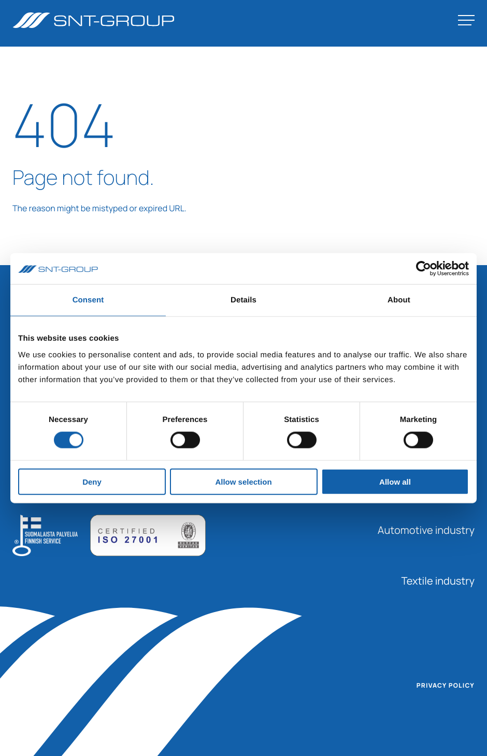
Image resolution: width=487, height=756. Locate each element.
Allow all (395, 481)
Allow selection (243, 481)
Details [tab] (243, 300)
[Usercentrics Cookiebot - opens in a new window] (423, 269)
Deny (92, 481)
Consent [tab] (88, 300)
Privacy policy (446, 685)
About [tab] (399, 300)
